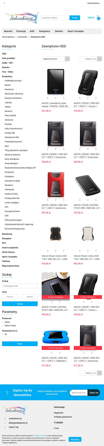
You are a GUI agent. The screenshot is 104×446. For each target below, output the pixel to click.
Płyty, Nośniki (10, 115)
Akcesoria (9, 120)
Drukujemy (9, 176)
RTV (4, 243)
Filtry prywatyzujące (13, 220)
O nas (56, 428)
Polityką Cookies (40, 436)
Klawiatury (9, 89)
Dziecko (59, 31)
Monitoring (7, 234)
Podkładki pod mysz (13, 81)
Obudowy (9, 185)
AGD (32, 31)
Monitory (8, 111)
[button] (59, 407)
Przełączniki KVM (12, 198)
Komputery (45, 31)
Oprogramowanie (12, 211)
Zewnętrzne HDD (12, 137)
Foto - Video (8, 72)
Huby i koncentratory (13, 128)
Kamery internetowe (13, 98)
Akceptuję (75, 439)
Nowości (8, 31)
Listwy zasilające (12, 203)
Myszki (8, 85)
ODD (7, 216)
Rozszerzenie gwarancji (15, 229)
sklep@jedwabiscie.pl (18, 423)
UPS (6, 207)
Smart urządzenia (10, 247)
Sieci (7, 146)
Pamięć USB (10, 133)
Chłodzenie (9, 189)
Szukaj (20, 304)
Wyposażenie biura (11, 266)
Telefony (6, 261)
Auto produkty (9, 58)
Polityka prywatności (63, 417)
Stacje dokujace (11, 163)
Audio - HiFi (8, 63)
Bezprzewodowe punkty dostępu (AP (20, 168)
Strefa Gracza (8, 252)
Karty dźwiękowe (12, 159)
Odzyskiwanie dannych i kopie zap (19, 224)
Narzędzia (7, 238)
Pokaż (19, 344)
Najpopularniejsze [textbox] (50, 59)
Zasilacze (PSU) (11, 194)
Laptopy (8, 102)
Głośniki (8, 124)
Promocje (21, 31)
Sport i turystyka (76, 31)
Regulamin (58, 413)
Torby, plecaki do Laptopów (16, 150)
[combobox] (56, 58)
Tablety (8, 107)
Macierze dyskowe (12, 155)
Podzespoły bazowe (13, 142)
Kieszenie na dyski (12, 181)
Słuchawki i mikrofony (14, 94)
